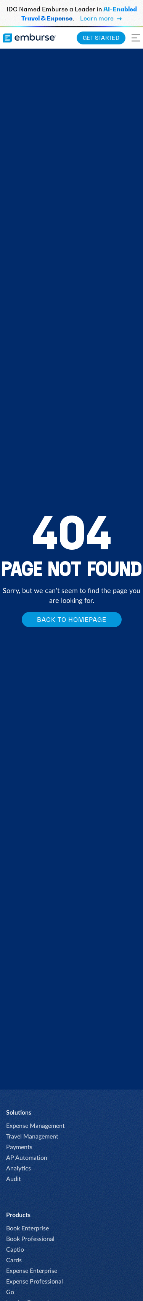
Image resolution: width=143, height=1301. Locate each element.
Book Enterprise (27, 1228)
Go (10, 1292)
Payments (19, 1147)
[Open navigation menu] (136, 38)
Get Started (101, 38)
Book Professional (30, 1239)
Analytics (18, 1168)
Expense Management (35, 1126)
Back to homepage (71, 619)
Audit (13, 1179)
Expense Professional (34, 1282)
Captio (15, 1250)
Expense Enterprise (31, 1271)
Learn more (101, 18)
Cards (14, 1260)
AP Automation (26, 1158)
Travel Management (32, 1137)
